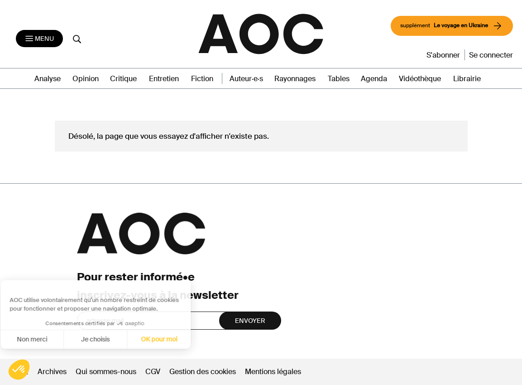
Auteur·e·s (246, 78)
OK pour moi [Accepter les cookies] (106, 339)
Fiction (202, 78)
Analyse (47, 78)
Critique (123, 78)
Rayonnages (295, 78)
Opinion (85, 78)
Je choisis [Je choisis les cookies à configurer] (42, 339)
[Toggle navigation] (39, 38)
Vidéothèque (420, 78)
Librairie (467, 78)
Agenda (374, 78)
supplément (451, 26)
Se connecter (491, 55)
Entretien (164, 78)
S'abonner (443, 55)
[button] (19, 369)
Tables (339, 78)
